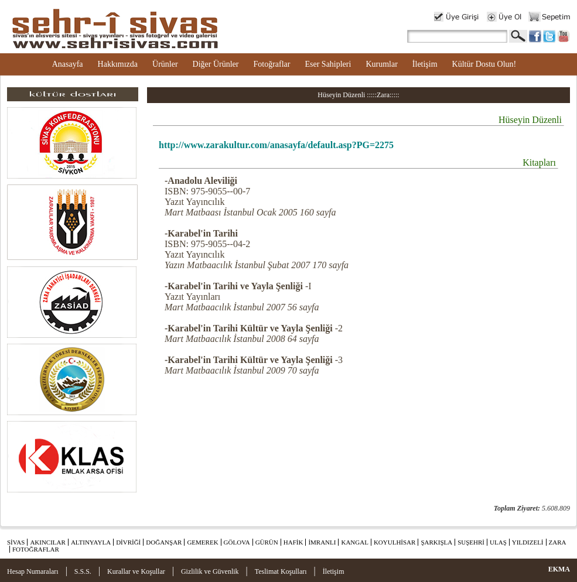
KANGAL (354, 542)
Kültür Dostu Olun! (484, 64)
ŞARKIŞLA (436, 542)
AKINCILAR (48, 542)
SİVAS (16, 542)
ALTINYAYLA (91, 542)
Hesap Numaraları (33, 571)
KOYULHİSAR (395, 542)
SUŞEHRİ (470, 542)
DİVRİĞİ (128, 542)
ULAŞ (498, 542)
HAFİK (293, 542)
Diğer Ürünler (216, 64)
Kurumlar (381, 64)
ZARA (557, 542)
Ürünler (165, 64)
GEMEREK (202, 542)
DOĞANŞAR (164, 542)
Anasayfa (67, 64)
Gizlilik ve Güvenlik (210, 571)
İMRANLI (322, 542)
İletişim (425, 64)
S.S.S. (82, 571)
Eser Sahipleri (328, 64)
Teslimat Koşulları (281, 571)
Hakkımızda (118, 64)
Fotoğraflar (271, 64)
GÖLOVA (237, 542)
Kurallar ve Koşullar (136, 571)
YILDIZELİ (528, 542)
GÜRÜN (266, 542)
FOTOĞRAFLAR (35, 549)
